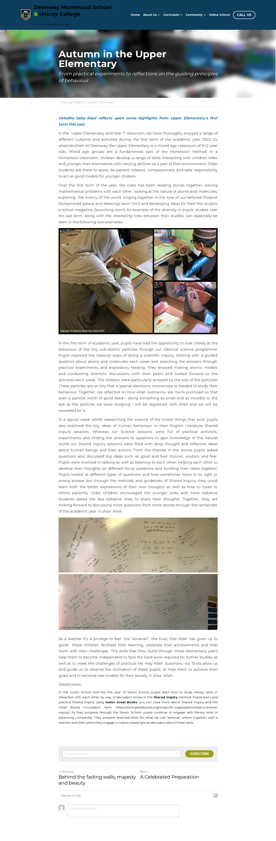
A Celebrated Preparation (169, 777)
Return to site (70, 795)
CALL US (244, 15)
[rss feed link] (216, 796)
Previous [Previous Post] (66, 771)
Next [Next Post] (145, 771)
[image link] (26, 14)
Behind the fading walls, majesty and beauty (97, 780)
